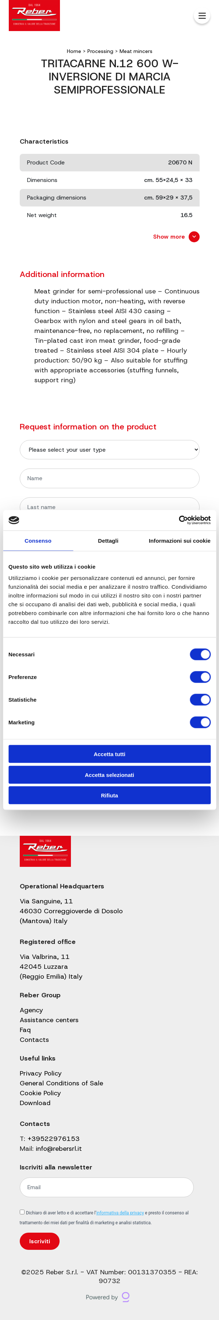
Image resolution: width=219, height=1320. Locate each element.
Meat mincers (136, 51)
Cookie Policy (40, 1093)
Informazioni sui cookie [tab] (180, 540)
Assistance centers (49, 1020)
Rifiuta (109, 795)
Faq (25, 1029)
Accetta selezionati (109, 774)
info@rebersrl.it (59, 1148)
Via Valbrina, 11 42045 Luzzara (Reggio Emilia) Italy (51, 966)
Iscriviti (39, 1241)
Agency (31, 1010)
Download (35, 1103)
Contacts (34, 1039)
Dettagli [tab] (108, 540)
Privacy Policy (41, 1073)
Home (74, 51)
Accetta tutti (109, 754)
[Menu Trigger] (202, 15)
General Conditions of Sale (61, 1083)
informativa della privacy (120, 1212)
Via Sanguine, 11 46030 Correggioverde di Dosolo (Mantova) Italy (71, 911)
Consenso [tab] (37, 540)
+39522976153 (53, 1138)
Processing (100, 51)
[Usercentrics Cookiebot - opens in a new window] (179, 520)
